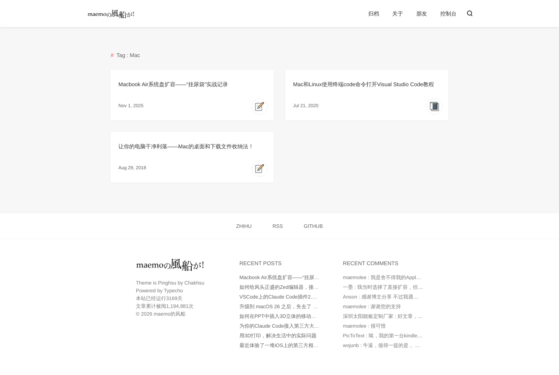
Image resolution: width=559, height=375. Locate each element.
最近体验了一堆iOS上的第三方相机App (284, 345)
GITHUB (313, 226)
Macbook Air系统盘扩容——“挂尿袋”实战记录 (173, 84)
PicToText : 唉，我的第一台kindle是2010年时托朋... (400, 336)
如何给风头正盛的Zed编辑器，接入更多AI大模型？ (297, 287)
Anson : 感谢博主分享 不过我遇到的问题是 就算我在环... (406, 297)
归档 (373, 13)
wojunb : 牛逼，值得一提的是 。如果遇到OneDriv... (400, 345)
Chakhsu (194, 283)
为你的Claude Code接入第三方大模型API (286, 326)
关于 (397, 13)
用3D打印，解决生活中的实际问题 (278, 336)
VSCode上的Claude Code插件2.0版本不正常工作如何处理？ (307, 297)
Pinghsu (167, 283)
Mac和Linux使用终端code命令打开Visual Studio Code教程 (363, 84)
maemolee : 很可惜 (364, 326)
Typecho (173, 290)
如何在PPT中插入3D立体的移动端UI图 (283, 316)
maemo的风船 (170, 314)
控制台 (448, 13)
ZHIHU (244, 226)
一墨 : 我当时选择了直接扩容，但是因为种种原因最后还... (407, 287)
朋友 (421, 13)
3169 (171, 298)
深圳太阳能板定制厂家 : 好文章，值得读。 (390, 316)
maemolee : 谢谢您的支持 (372, 306)
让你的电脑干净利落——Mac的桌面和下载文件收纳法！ (185, 146)
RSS (278, 226)
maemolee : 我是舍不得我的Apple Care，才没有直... (401, 277)
